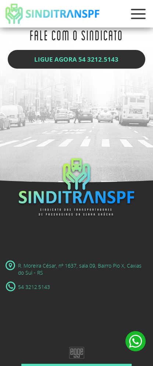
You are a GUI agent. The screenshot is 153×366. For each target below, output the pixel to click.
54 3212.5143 (28, 286)
